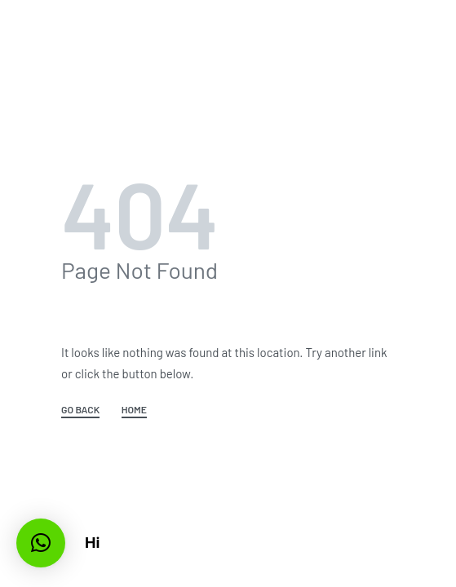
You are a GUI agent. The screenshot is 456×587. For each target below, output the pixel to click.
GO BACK (80, 409)
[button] (40, 543)
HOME (134, 409)
